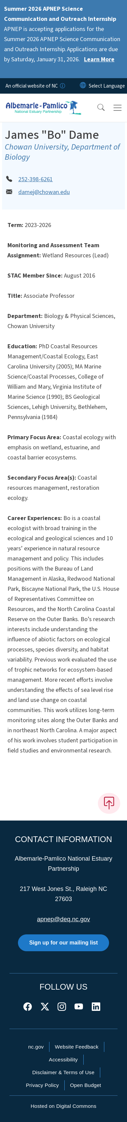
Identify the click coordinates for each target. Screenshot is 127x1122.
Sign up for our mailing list (63, 942)
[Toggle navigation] (117, 108)
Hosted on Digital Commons (63, 1106)
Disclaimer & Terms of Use (63, 1072)
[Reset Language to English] (83, 86)
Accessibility (63, 1059)
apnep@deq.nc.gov (63, 919)
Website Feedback (77, 1047)
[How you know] (62, 86)
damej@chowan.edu (44, 192)
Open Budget (85, 1085)
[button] (96, 108)
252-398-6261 (35, 179)
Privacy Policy (42, 1085)
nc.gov (36, 1047)
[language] (107, 86)
